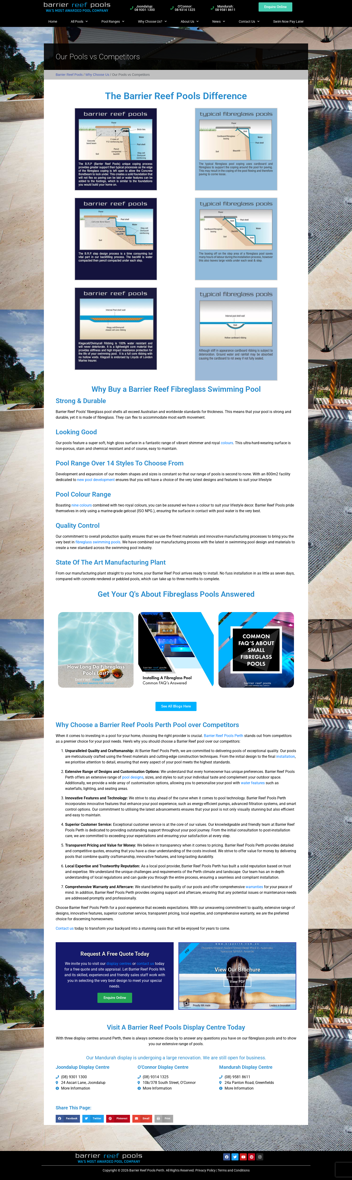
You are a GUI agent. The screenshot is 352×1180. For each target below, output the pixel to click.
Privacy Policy (205, 1170)
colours (227, 443)
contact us (145, 962)
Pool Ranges (112, 21)
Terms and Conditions (234, 1170)
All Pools (79, 21)
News (218, 21)
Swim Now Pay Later (288, 21)
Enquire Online (115, 996)
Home (52, 21)
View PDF (237, 981)
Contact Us (249, 21)
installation (285, 756)
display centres (118, 962)
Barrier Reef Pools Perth (223, 735)
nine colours (81, 505)
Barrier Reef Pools (69, 75)
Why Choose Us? (152, 21)
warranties (254, 887)
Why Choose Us (97, 75)
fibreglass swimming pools (97, 542)
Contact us (65, 928)
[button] (68, 1119)
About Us (190, 21)
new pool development (96, 479)
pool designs (132, 777)
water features (253, 783)
